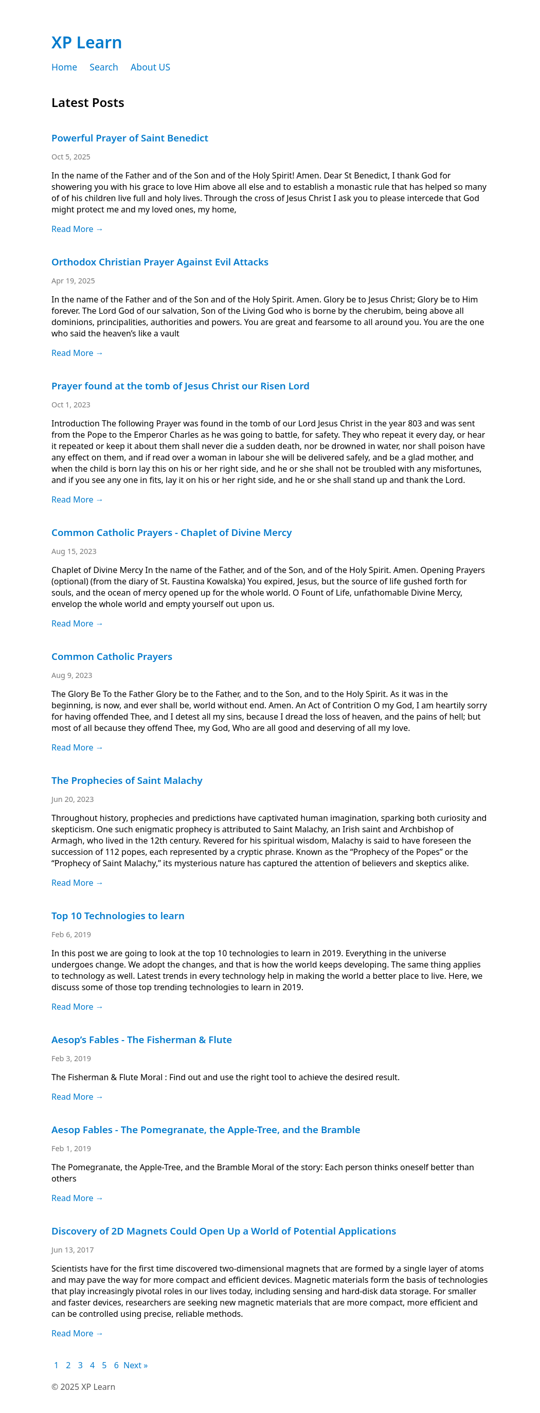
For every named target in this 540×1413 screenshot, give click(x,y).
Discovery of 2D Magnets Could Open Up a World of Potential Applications (223, 1230)
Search (103, 67)
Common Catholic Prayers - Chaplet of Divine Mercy (171, 532)
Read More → (77, 229)
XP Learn (86, 42)
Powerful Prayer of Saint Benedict (129, 137)
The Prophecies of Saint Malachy (127, 780)
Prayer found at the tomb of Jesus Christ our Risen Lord (180, 385)
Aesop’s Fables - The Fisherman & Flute (141, 1039)
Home (64, 67)
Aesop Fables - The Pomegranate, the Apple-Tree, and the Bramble (206, 1129)
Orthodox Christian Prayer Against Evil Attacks (159, 261)
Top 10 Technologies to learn (118, 915)
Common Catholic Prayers (111, 656)
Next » (135, 1365)
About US (150, 67)
